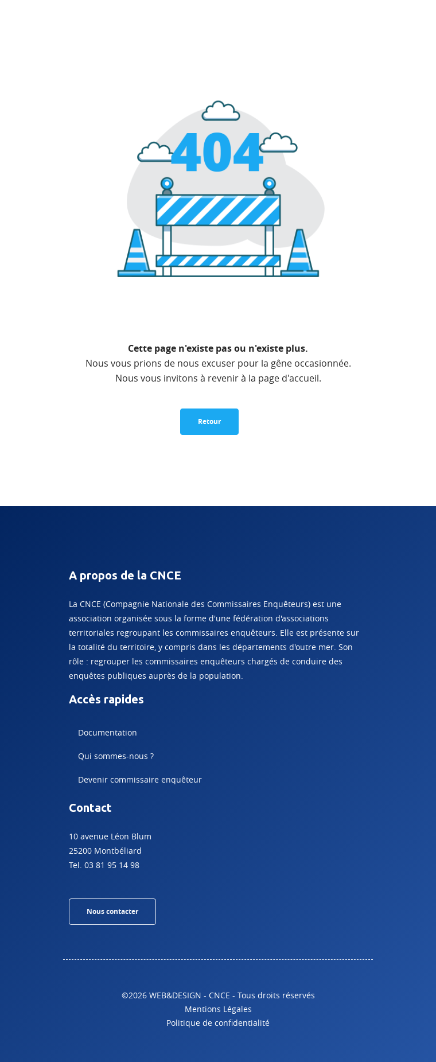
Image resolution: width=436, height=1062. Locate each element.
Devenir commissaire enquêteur (140, 779)
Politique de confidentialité (218, 1022)
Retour (209, 421)
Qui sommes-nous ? (116, 755)
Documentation (107, 732)
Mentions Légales (218, 1008)
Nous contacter (112, 911)
